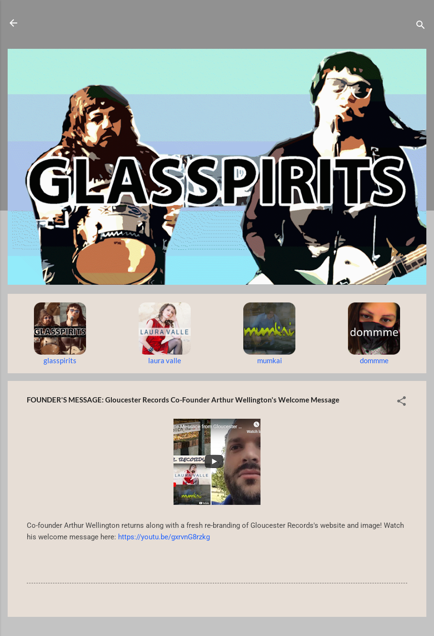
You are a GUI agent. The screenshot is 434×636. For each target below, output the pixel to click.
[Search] (420, 26)
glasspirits (59, 360)
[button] (401, 402)
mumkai (269, 360)
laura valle (164, 360)
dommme (374, 360)
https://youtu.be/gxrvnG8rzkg (164, 537)
